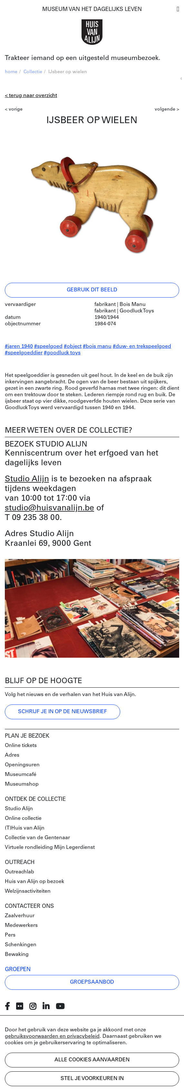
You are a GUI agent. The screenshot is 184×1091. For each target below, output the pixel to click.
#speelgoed (48, 346)
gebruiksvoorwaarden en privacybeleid (52, 1036)
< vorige (14, 109)
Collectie (33, 72)
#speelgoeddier (24, 353)
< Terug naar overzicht (31, 95)
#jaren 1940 (19, 346)
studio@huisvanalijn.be (49, 508)
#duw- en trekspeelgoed (142, 346)
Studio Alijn (27, 479)
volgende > (167, 109)
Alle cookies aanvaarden (92, 1060)
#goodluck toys (62, 353)
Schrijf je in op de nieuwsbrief (62, 711)
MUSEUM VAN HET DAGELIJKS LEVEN (92, 9)
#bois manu (97, 346)
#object (73, 346)
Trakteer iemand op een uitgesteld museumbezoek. (82, 58)
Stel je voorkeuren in (92, 1078)
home (11, 72)
